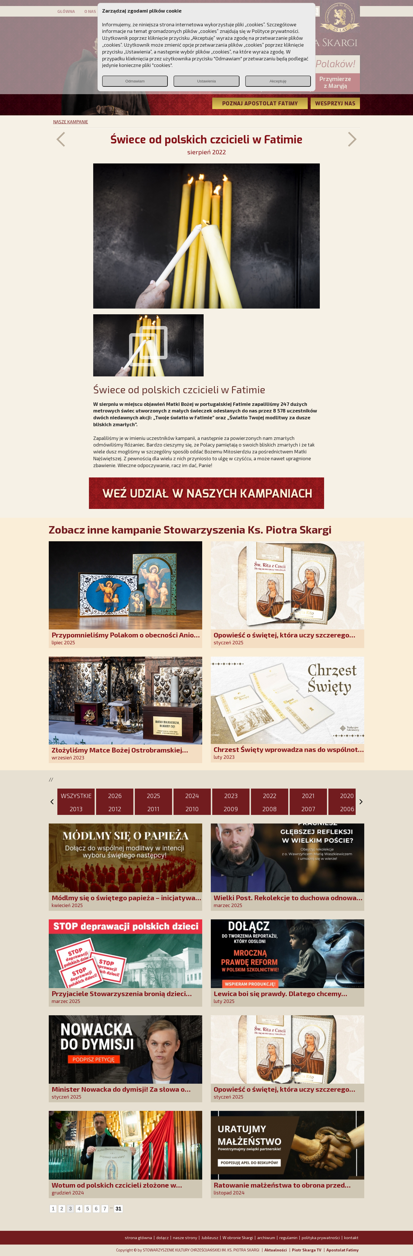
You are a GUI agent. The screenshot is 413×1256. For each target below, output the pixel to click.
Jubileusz (209, 1237)
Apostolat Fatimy (342, 1250)
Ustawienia (206, 81)
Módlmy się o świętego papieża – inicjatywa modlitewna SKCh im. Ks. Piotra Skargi (123, 901)
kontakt (351, 1237)
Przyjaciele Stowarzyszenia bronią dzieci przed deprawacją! (119, 997)
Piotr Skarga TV (306, 1250)
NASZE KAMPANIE (70, 121)
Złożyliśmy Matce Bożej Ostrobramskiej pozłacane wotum (117, 754)
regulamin (288, 1237)
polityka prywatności (321, 1237)
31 (118, 1209)
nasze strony (185, 1237)
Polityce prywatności (275, 31)
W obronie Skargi (238, 1237)
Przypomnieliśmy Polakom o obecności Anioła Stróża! (126, 639)
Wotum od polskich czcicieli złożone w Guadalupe (114, 1189)
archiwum (266, 1237)
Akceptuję (278, 81)
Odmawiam (135, 81)
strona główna (138, 1237)
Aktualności (275, 1250)
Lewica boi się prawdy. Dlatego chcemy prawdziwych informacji (277, 997)
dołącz (162, 1237)
